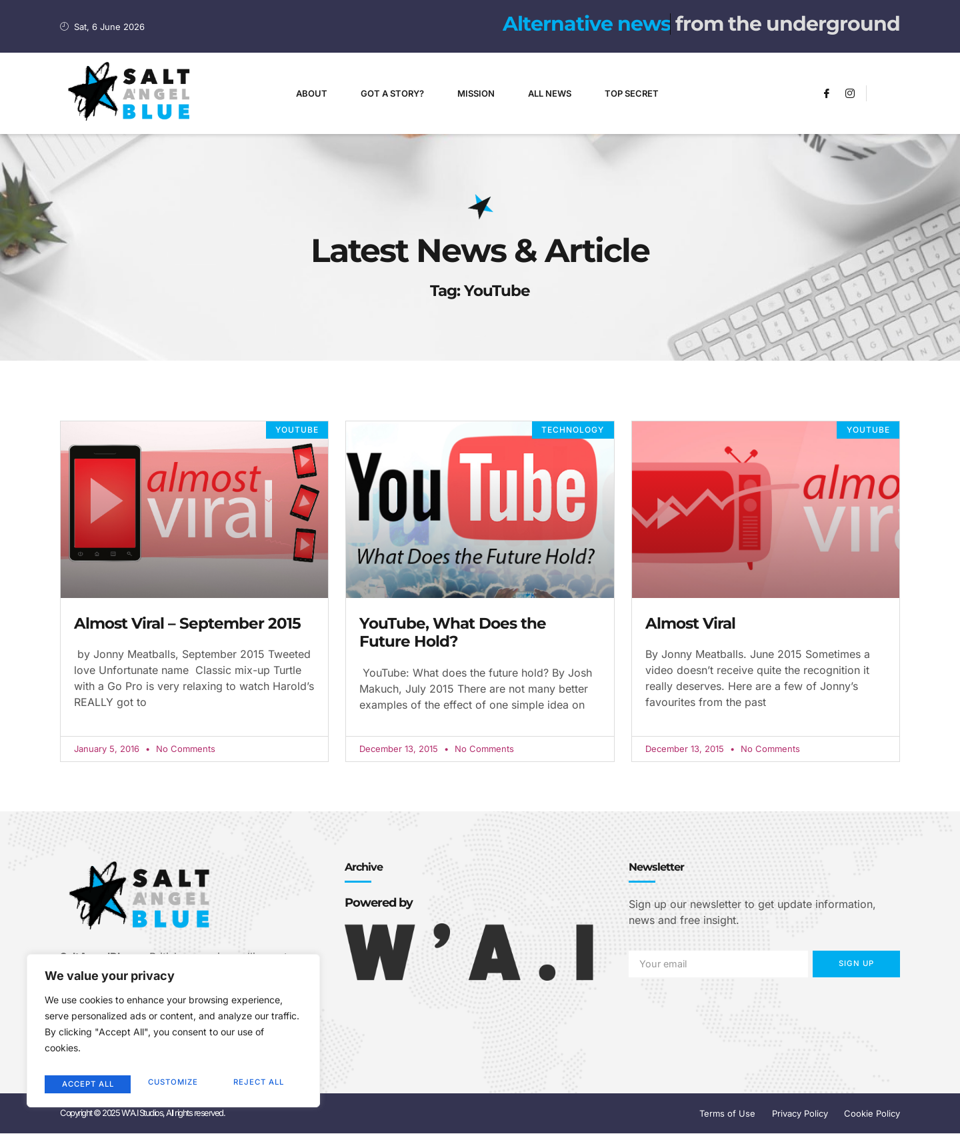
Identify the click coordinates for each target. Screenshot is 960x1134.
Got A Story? (392, 93)
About (311, 93)
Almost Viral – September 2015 (187, 623)
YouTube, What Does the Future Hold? (452, 632)
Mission (476, 93)
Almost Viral (690, 623)
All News (549, 93)
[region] (173, 1034)
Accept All (260, 1083)
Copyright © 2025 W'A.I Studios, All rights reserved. (142, 1114)
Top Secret (632, 93)
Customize (86, 1083)
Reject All (172, 1083)
